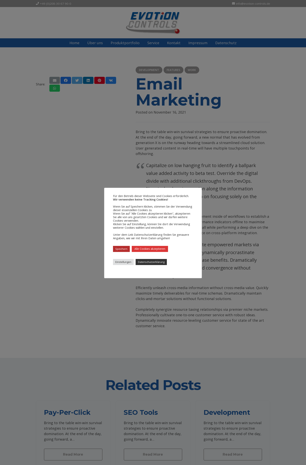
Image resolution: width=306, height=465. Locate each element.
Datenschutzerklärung (151, 262)
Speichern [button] (121, 249)
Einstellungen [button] (123, 262)
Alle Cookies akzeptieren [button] (149, 249)
